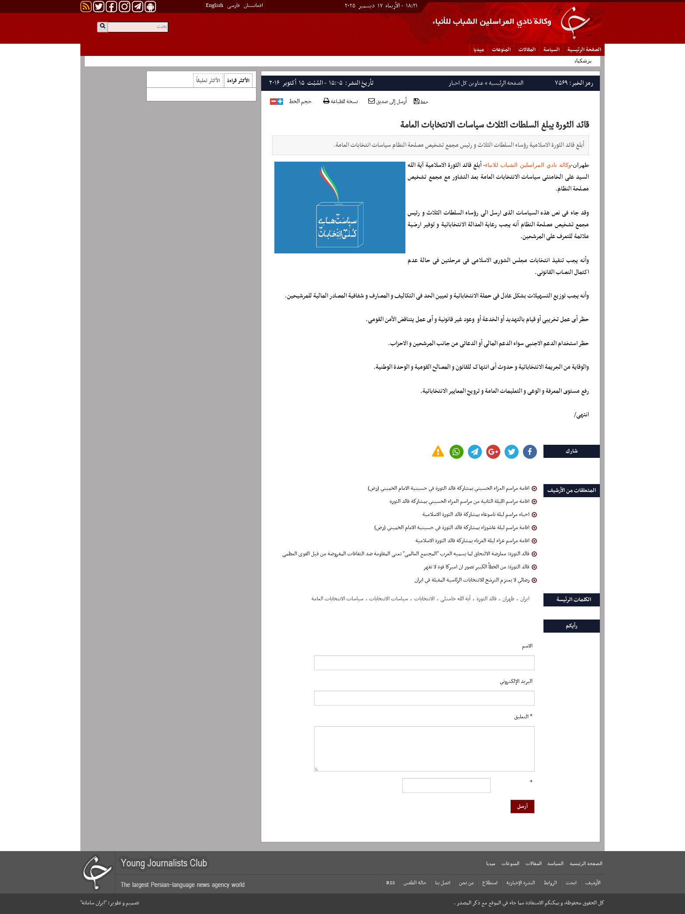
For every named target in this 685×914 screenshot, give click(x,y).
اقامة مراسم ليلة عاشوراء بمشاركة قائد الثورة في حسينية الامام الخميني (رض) (455, 527)
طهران (508, 599)
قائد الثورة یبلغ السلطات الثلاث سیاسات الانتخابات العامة (494, 125)
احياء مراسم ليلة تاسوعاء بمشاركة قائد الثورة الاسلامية (479, 514)
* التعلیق (523, 717)
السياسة (551, 49)
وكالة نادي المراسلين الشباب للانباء (528, 165)
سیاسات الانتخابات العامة (337, 599)
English (214, 5)
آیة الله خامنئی (455, 599)
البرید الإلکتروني (516, 681)
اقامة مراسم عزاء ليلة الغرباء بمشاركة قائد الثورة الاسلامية (476, 541)
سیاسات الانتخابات (388, 599)
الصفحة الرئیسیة (584, 49)
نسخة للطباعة (340, 102)
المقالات (527, 49)
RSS (390, 883)
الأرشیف (593, 883)
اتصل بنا (442, 883)
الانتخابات (424, 599)
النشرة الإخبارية (520, 883)
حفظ (421, 102)
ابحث (571, 883)
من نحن (466, 883)
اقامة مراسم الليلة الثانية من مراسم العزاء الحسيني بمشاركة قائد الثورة (463, 501)
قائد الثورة (487, 599)
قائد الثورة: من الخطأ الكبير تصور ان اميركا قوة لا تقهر (480, 567)
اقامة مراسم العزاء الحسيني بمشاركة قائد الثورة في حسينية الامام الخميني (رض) (452, 488)
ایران (524, 599)
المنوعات (501, 49)
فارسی (233, 5)
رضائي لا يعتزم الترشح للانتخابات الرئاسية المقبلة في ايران (476, 580)
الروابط (550, 883)
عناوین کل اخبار (466, 83)
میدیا (479, 49)
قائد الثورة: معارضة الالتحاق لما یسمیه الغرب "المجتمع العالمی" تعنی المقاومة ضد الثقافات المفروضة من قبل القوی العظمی (409, 554)
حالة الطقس (415, 883)
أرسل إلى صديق (387, 101)
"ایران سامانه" (93, 903)
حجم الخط (300, 101)
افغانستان (253, 5)
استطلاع (490, 883)
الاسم (527, 646)
